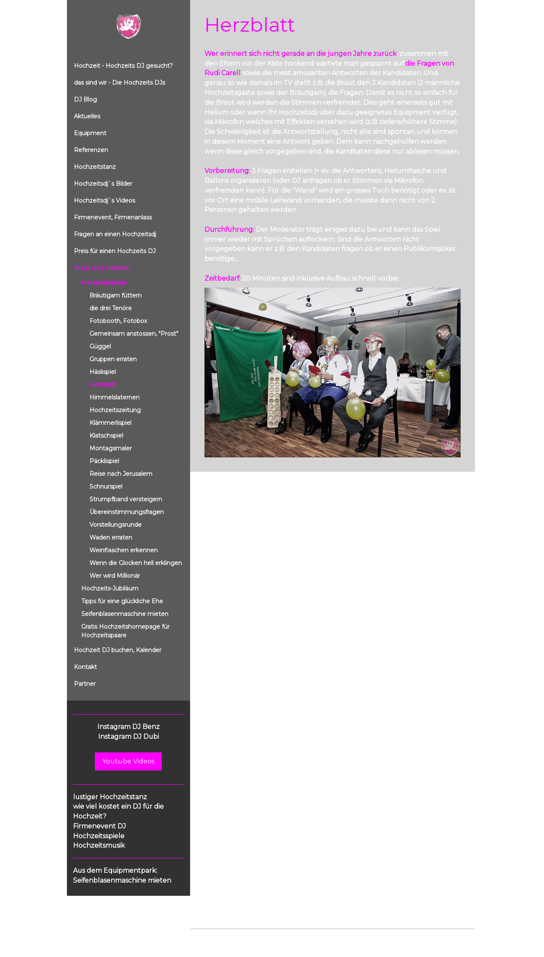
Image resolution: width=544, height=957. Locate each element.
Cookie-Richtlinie (283, 937)
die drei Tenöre (111, 308)
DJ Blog (85, 99)
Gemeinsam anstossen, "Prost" (134, 333)
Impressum (205, 937)
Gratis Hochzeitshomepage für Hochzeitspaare (125, 631)
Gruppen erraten (113, 359)
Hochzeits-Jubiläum (109, 588)
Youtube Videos (128, 761)
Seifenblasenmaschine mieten (124, 614)
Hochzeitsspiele (104, 282)
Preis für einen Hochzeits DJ (115, 251)
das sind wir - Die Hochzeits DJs (119, 82)
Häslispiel (103, 372)
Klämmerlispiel (110, 423)
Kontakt (85, 667)
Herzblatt (103, 384)
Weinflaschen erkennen (124, 550)
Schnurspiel (106, 486)
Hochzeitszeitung (115, 410)
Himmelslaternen (115, 397)
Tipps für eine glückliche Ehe (122, 601)
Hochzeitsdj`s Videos (104, 200)
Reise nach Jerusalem (121, 473)
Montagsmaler (111, 448)
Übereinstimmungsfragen (127, 512)
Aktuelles (87, 116)
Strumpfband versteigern (126, 499)
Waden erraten (111, 537)
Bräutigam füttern (116, 295)
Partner (85, 683)
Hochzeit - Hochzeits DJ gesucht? (123, 65)
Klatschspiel (106, 435)
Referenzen (91, 150)
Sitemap (321, 937)
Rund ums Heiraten (102, 268)
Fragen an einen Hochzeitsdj (115, 234)
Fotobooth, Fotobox (118, 321)
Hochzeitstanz (95, 167)
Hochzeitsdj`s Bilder (103, 183)
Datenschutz (240, 937)
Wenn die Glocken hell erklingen (136, 563)
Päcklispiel (104, 461)
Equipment (90, 133)
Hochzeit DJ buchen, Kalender (117, 650)
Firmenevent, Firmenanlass (113, 217)
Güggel (100, 346)
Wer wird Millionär (115, 575)
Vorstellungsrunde (116, 524)
